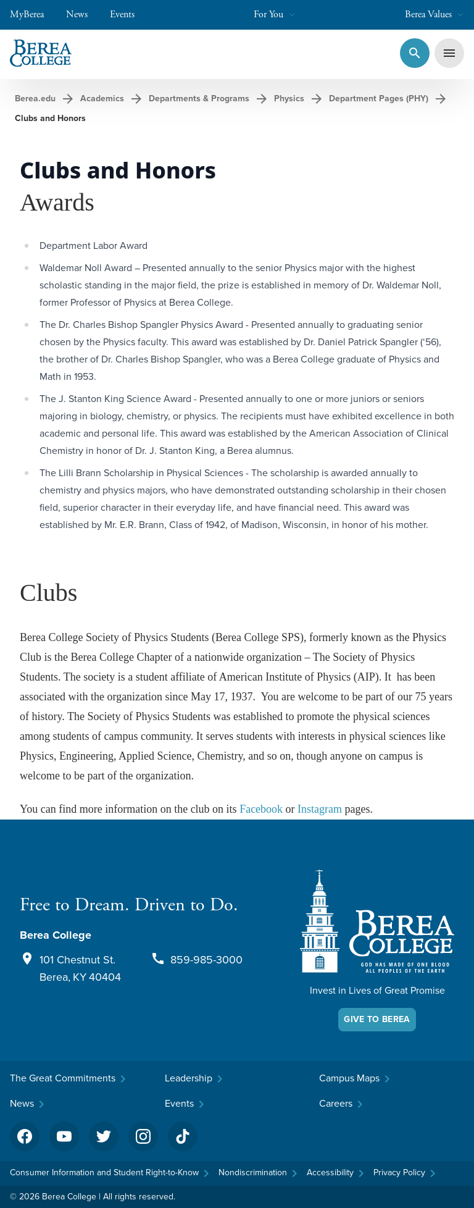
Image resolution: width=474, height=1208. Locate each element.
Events (128, 14)
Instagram (320, 809)
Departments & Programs (199, 98)
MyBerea (33, 14)
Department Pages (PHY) (378, 98)
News (83, 14)
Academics (102, 98)
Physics (289, 98)
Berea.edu (35, 98)
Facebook (261, 809)
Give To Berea (377, 1019)
